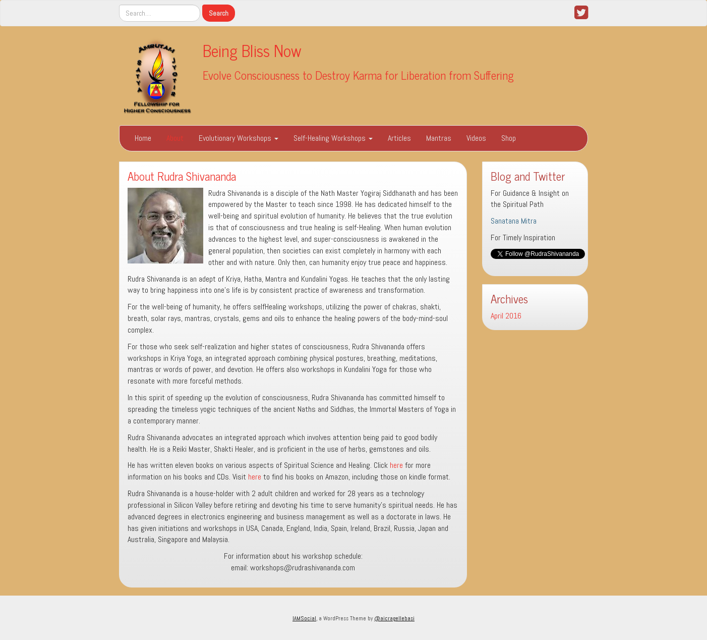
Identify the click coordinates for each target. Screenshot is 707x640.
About (175, 138)
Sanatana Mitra (514, 221)
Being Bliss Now (252, 50)
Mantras (438, 138)
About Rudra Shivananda (182, 176)
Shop (508, 138)
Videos (476, 138)
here (396, 465)
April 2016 (506, 315)
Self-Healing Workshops (333, 138)
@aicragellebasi (394, 618)
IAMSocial (304, 618)
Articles (399, 138)
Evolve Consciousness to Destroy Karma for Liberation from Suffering (358, 75)
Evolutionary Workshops (238, 138)
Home (143, 138)
